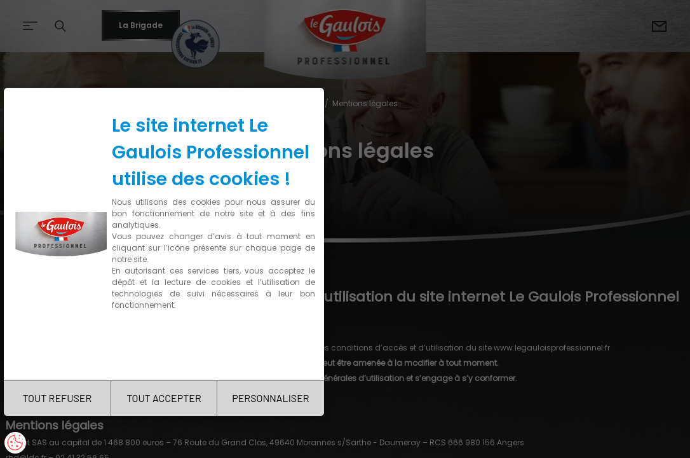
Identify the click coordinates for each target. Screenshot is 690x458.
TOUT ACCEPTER (163, 398)
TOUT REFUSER (57, 398)
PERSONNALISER (270, 398)
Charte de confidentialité (166, 345)
